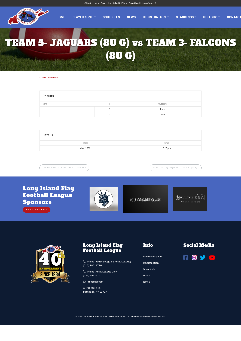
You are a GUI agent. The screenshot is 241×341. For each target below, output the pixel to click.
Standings (185, 17)
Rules (146, 275)
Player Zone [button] (82, 17)
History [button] (210, 17)
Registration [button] (154, 17)
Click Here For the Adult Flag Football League (120, 3)
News (131, 17)
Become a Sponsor (36, 209)
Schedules (111, 17)
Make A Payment (153, 256)
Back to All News (48, 77)
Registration (151, 262)
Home (61, 17)
